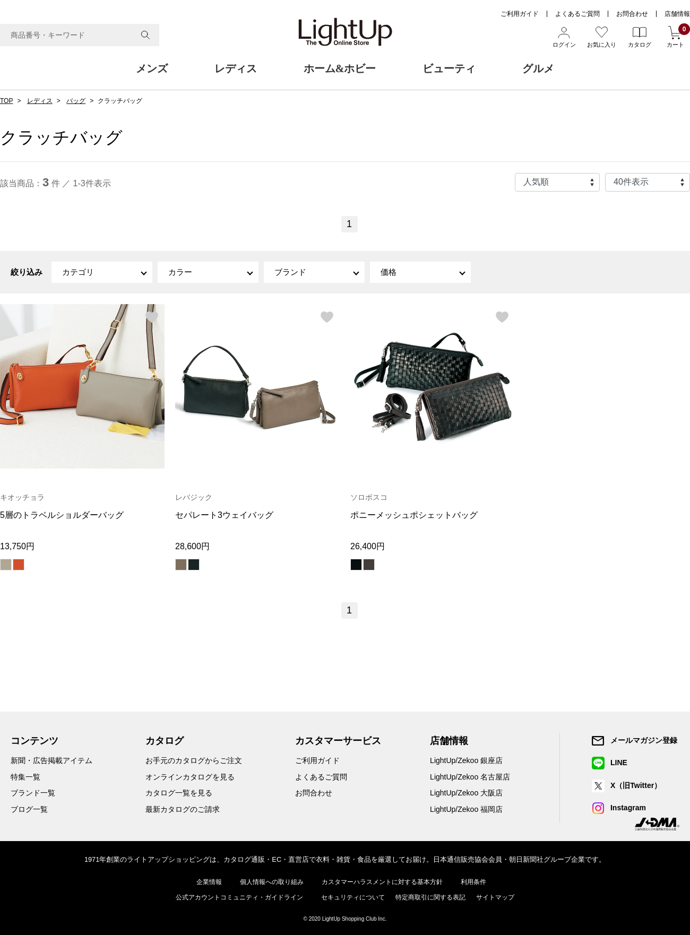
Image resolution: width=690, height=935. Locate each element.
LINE (618, 762)
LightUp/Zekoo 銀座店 (466, 760)
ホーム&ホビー (340, 68)
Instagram (628, 807)
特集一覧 (25, 777)
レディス (235, 68)
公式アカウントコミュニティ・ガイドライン (239, 897)
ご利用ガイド (520, 14)
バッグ (75, 101)
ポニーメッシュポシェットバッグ (414, 515)
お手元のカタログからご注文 (193, 760)
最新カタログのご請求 (182, 809)
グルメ (538, 68)
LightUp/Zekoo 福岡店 (466, 809)
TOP (6, 101)
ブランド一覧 (33, 793)
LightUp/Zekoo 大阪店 (466, 793)
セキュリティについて (353, 897)
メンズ (152, 68)
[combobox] (79, 35)
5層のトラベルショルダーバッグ (62, 515)
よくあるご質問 (577, 14)
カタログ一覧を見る (178, 793)
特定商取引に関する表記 (430, 897)
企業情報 (209, 882)
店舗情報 (677, 14)
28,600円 (192, 546)
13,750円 (17, 546)
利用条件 (473, 882)
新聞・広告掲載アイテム (51, 760)
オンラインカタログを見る (190, 777)
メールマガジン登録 (643, 740)
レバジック (193, 497)
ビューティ (449, 68)
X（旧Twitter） (635, 785)
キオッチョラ (22, 497)
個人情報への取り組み (272, 882)
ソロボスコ (368, 497)
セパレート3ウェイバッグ (224, 515)
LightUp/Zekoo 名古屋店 (470, 777)
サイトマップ (495, 897)
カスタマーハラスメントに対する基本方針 (382, 882)
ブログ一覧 (29, 809)
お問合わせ (632, 14)
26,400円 (367, 546)
